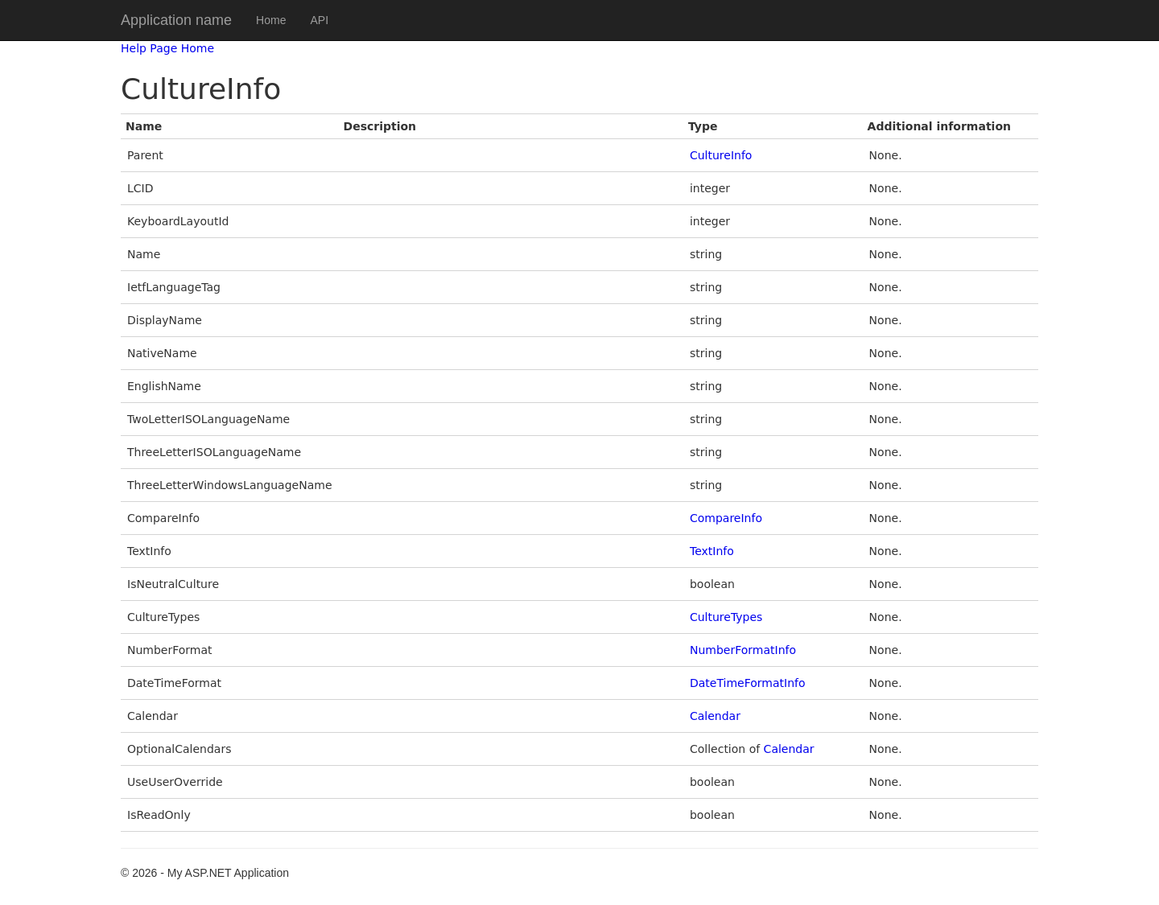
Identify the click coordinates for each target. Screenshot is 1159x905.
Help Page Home (167, 48)
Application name (176, 20)
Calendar (715, 716)
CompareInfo (726, 518)
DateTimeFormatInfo (748, 683)
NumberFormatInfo (743, 650)
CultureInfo (721, 155)
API (319, 20)
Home (271, 20)
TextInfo (712, 551)
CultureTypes (726, 617)
